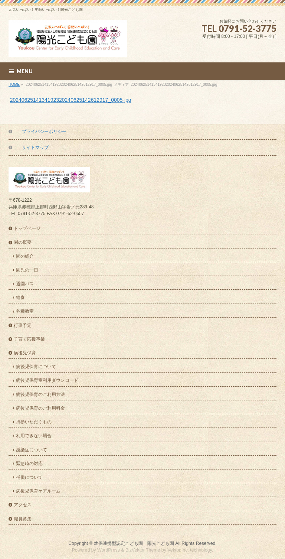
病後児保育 (25, 352)
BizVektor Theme (142, 550)
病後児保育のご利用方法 (40, 394)
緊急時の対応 (29, 463)
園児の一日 (27, 270)
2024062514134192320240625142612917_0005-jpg (70, 100)
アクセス (23, 504)
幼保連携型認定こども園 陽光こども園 (134, 543)
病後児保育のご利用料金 (40, 408)
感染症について (31, 449)
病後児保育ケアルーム (38, 491)
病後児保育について (36, 366)
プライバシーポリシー (44, 131)
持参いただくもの (34, 422)
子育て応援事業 (29, 339)
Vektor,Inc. (178, 550)
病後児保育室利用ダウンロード (47, 380)
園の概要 (23, 242)
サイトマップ (35, 147)
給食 (20, 297)
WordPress (108, 550)
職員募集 (23, 518)
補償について (29, 477)
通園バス (25, 283)
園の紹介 (25, 256)
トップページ (27, 228)
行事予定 (23, 325)
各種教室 (25, 311)
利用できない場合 (34, 435)
